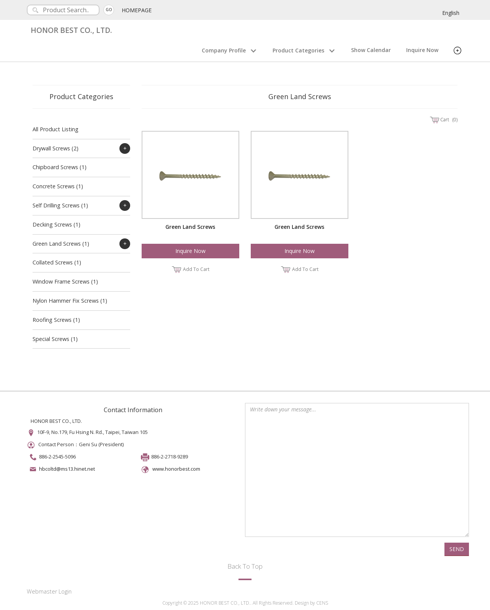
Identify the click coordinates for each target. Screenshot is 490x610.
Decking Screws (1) (56, 224)
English (450, 12)
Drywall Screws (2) (55, 148)
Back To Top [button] (245, 566)
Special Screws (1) (55, 339)
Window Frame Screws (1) (65, 281)
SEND (456, 549)
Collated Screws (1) (57, 262)
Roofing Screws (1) (56, 319)
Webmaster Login (49, 591)
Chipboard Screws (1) (60, 167)
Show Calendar (371, 50)
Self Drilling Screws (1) (60, 205)
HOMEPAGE (137, 10)
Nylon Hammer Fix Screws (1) (70, 300)
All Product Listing (55, 129)
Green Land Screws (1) (61, 243)
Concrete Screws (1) (58, 186)
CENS (322, 603)
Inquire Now (422, 50)
